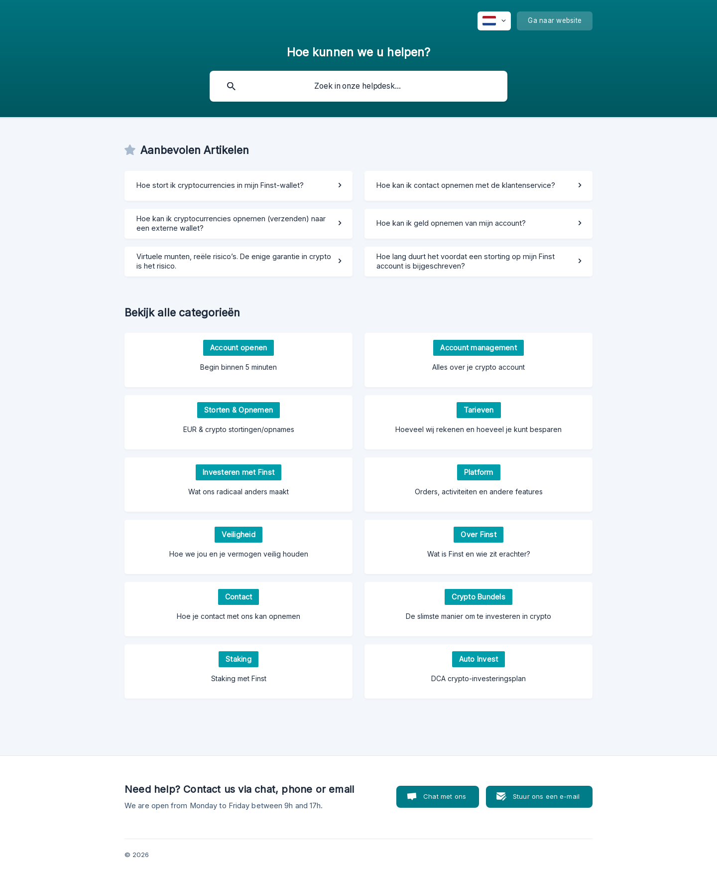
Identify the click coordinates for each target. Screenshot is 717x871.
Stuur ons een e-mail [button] (546, 796)
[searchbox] (358, 86)
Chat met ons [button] (444, 796)
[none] (494, 20)
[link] (238, 186)
